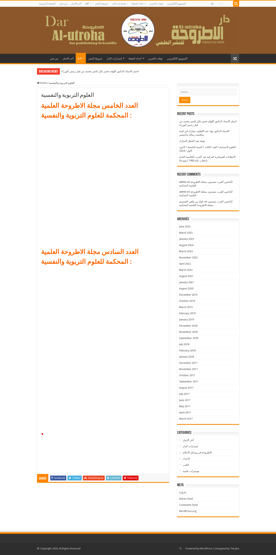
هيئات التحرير (156, 3)
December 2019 (188, 294)
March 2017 (186, 418)
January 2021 (186, 282)
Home (42, 82)
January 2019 (186, 319)
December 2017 (188, 362)
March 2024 (186, 251)
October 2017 (187, 375)
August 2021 (186, 276)
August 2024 (186, 245)
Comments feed (188, 504)
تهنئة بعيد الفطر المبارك (192, 140)
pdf (87, 3)
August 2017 (186, 387)
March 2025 (186, 232)
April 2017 (185, 412)
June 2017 (184, 400)
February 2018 (187, 350)
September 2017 (188, 381)
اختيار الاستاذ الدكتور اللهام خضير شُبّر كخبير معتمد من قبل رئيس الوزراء (100, 71)
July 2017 (184, 393)
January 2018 (186, 356)
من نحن (63, 3)
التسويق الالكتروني (176, 3)
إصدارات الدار (118, 3)
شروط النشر (101, 3)
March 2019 (186, 307)
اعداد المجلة (137, 3)
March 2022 (186, 269)
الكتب (186, 464)
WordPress (206, 548)
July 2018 (184, 344)
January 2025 (186, 238)
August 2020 (186, 288)
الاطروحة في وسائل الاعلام (197, 452)
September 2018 (188, 338)
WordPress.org (188, 511)
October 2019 (187, 300)
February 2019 (187, 313)
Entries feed (186, 498)
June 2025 (184, 226)
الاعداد (186, 458)
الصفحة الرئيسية (47, 3)
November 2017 (188, 369)
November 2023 (188, 257)
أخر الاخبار (76, 3)
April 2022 (185, 263)
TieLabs (234, 548)
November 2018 (188, 331)
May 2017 (184, 406)
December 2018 (188, 325)
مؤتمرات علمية (191, 471)
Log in (182, 492)
